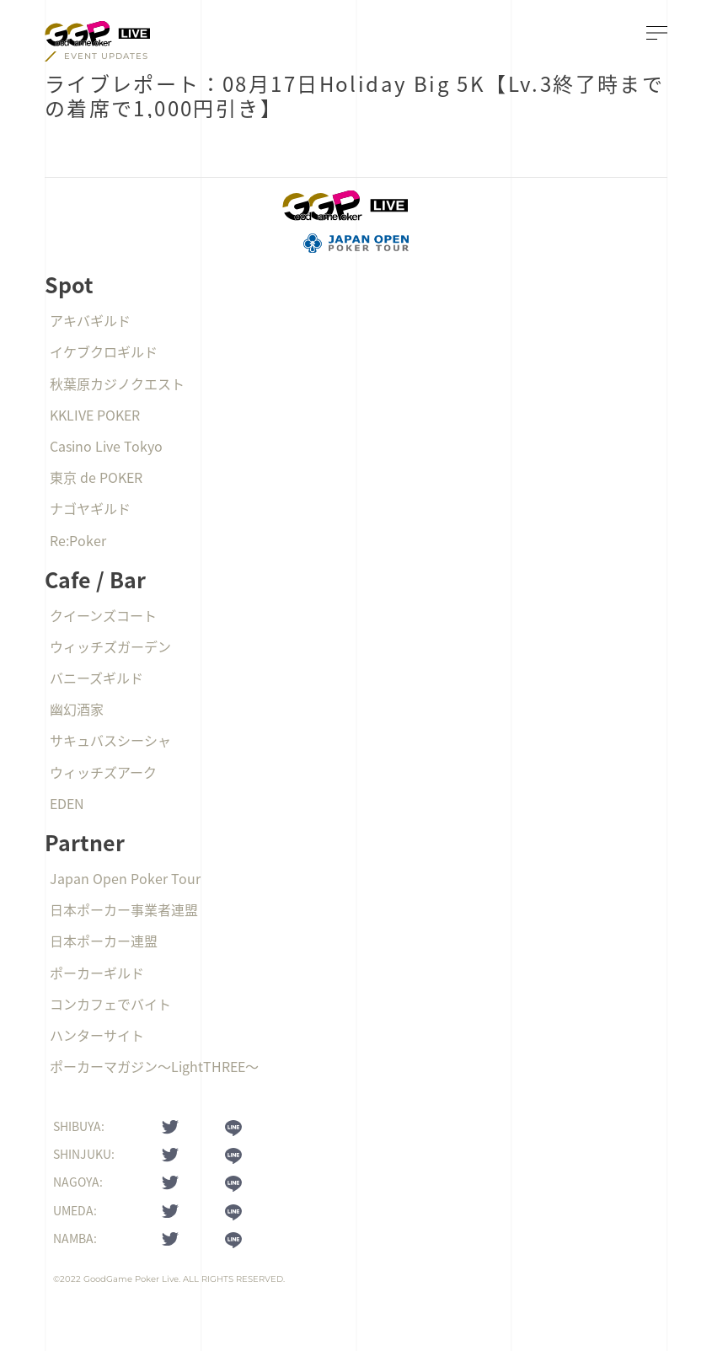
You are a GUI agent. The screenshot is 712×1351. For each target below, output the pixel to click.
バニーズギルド (96, 677)
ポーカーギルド (97, 972)
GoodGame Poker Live (131, 1278)
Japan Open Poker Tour (125, 878)
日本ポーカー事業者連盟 (124, 909)
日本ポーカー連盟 (104, 940)
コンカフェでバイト (110, 1004)
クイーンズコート (103, 615)
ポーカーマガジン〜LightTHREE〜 (154, 1066)
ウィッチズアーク (103, 772)
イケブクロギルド (104, 351)
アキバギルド (90, 320)
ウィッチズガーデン (110, 646)
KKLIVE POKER (95, 415)
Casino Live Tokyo (106, 446)
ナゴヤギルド (90, 508)
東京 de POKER (96, 477)
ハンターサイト (97, 1035)
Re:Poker (78, 540)
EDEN (67, 803)
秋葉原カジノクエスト (117, 383)
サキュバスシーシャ (110, 740)
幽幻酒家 (77, 709)
